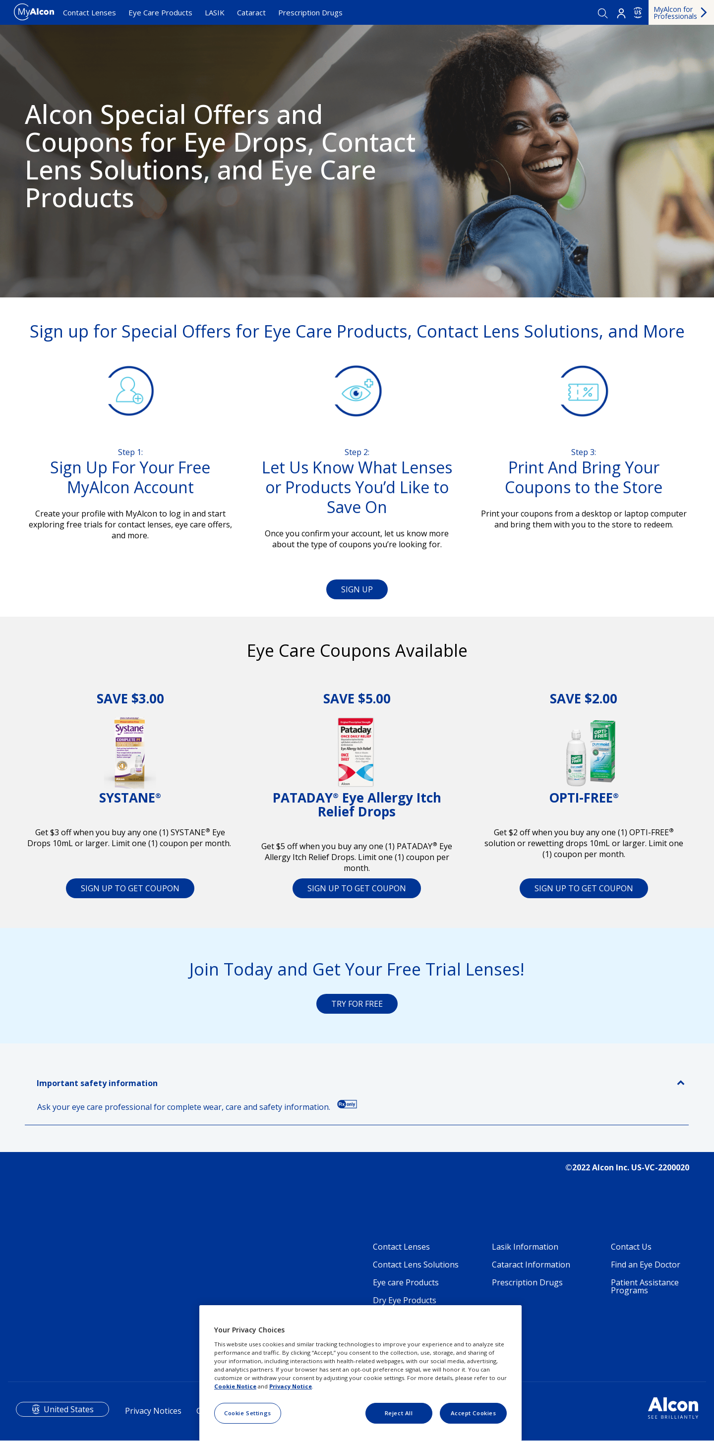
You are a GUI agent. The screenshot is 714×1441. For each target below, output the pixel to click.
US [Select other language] (638, 12)
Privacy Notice (290, 1386)
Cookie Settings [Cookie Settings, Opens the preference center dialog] (247, 1413)
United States (69, 1409)
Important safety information (97, 1083)
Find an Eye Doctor (645, 1264)
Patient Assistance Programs (645, 1286)
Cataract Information (531, 1264)
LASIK (215, 12)
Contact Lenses (89, 12)
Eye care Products (406, 1282)
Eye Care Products (160, 12)
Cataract (251, 12)
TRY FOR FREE (357, 1003)
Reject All (399, 1413)
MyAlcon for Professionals (675, 12)
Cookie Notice (235, 1386)
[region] (360, 1373)
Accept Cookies (473, 1413)
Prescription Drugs (310, 12)
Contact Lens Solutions (416, 1264)
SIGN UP (357, 589)
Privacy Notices (153, 1411)
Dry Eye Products (404, 1300)
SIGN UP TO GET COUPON (130, 888)
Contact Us (631, 1247)
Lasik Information (525, 1247)
